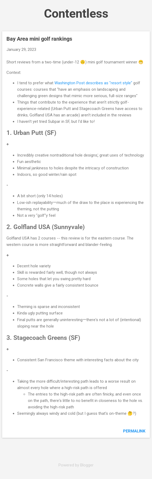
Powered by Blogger (76, 465)
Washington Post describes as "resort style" (93, 83)
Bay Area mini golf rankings (39, 39)
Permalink (134, 431)
